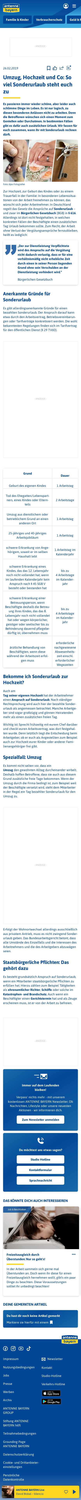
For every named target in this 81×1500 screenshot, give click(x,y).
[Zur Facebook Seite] (5, 1349)
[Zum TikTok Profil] (29, 1349)
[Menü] (74, 6)
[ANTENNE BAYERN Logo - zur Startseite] (11, 7)
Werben (8, 1392)
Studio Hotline (40, 1159)
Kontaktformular (40, 1170)
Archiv (7, 1400)
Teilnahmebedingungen (19, 1433)
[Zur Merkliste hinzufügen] (48, 68)
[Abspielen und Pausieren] (74, 1492)
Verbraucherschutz (49, 19)
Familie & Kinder (17, 19)
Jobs (6, 1375)
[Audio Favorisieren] (66, 1492)
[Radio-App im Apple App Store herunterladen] (60, 1393)
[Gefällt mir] (54, 68)
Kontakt (47, 1367)
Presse (7, 1383)
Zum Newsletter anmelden (40, 1119)
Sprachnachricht (40, 1180)
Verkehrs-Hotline (53, 1384)
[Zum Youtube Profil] (21, 1349)
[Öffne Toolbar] (69, 68)
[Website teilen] (61, 68)
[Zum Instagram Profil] (13, 1349)
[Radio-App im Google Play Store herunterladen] (60, 1401)
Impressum (11, 1359)
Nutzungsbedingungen (19, 1367)
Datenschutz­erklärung (18, 1454)
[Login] (66, 6)
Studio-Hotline (51, 1375)
